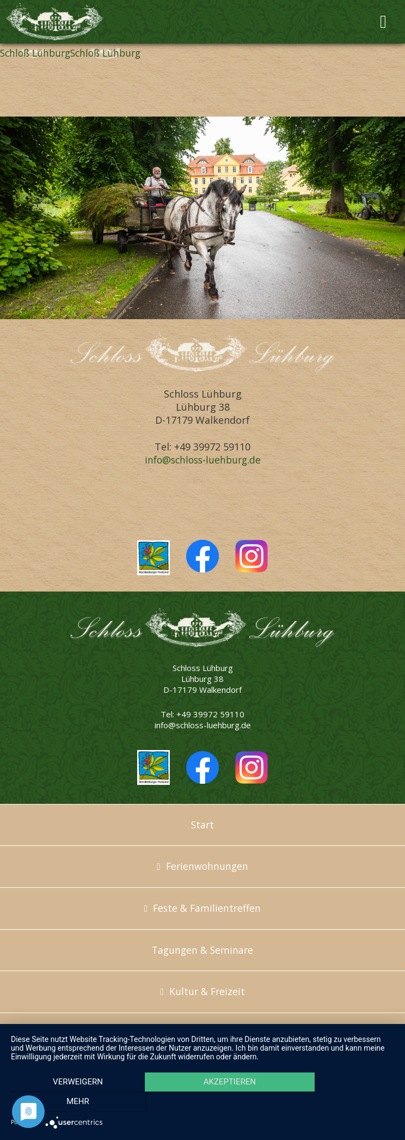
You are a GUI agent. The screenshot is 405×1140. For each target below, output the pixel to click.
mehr (337, 1102)
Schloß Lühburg (37, 52)
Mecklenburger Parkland (153, 557)
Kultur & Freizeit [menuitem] (207, 991)
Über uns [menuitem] (202, 1033)
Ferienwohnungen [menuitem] (207, 866)
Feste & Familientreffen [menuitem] (207, 908)
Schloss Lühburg (68, 22)
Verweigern (69, 1102)
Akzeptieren (202, 1102)
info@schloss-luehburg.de (202, 459)
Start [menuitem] (202, 824)
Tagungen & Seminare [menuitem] (203, 949)
